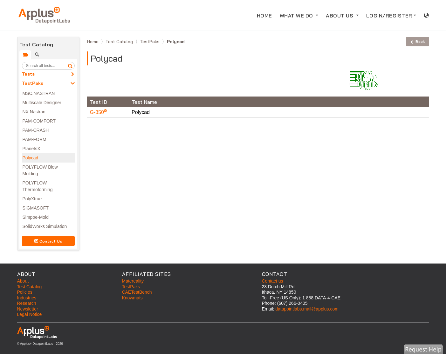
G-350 (98, 112)
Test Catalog (120, 41)
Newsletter (27, 308)
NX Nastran (34, 111)
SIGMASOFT (36, 207)
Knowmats (132, 297)
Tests (28, 74)
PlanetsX (31, 148)
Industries (27, 297)
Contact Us (48, 241)
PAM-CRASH (36, 130)
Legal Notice (29, 314)
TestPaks (32, 83)
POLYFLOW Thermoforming (38, 186)
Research (26, 303)
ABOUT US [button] (340, 15)
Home (93, 41)
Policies (24, 292)
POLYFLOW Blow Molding (40, 170)
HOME (266, 15)
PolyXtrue (32, 198)
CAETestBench (137, 292)
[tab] (25, 54)
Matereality (133, 281)
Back (417, 41)
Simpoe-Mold (36, 217)
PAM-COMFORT (39, 121)
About (23, 281)
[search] (70, 65)
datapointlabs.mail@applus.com (307, 308)
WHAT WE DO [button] (297, 15)
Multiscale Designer (42, 102)
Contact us (272, 281)
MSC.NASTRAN (39, 93)
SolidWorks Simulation (45, 226)
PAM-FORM (34, 139)
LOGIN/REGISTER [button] (389, 15)
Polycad (30, 157)
